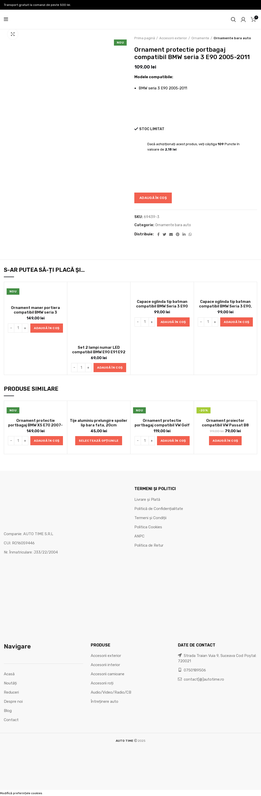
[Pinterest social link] (177, 234)
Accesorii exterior (173, 38)
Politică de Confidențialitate (158, 508)
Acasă (9, 674)
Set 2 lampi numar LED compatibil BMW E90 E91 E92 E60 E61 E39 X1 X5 (98, 352)
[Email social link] (171, 234)
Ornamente (200, 38)
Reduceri (11, 692)
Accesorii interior (105, 665)
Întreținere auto (104, 701)
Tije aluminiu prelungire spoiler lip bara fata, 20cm (98, 422)
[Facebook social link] (158, 234)
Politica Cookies (148, 527)
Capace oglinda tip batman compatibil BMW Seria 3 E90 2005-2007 (162, 306)
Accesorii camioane (107, 674)
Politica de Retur (148, 545)
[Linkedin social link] (184, 234)
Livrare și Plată (147, 499)
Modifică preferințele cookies (21, 793)
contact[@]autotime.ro (201, 679)
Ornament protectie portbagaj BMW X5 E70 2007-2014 (35, 425)
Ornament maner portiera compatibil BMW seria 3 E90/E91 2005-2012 (35, 312)
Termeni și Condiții (150, 518)
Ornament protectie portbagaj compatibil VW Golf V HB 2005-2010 (162, 425)
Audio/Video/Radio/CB (111, 692)
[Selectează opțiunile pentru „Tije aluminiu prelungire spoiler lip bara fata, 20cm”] (98, 440)
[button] (46, 328)
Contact (11, 720)
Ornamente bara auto (232, 38)
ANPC (139, 536)
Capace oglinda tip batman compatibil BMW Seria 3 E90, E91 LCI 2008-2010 (225, 306)
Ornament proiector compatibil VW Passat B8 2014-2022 (225, 425)
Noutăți (10, 683)
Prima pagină (144, 38)
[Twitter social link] (164, 234)
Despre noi (13, 701)
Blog (8, 710)
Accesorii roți (102, 683)
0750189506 (192, 670)
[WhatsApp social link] (190, 234)
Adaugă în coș (153, 198)
